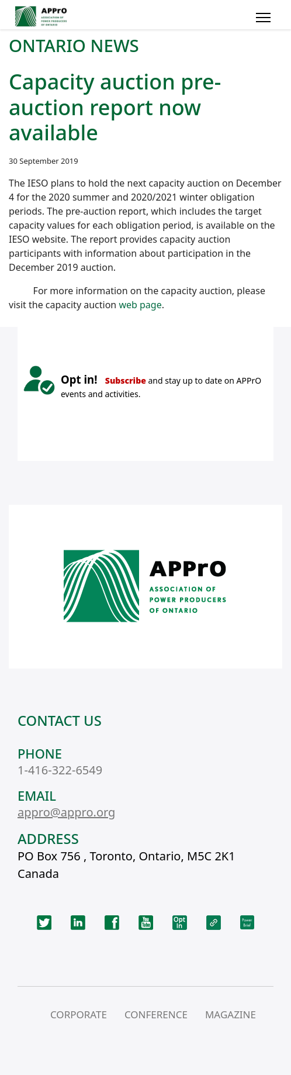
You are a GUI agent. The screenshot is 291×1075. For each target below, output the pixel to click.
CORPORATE (78, 1014)
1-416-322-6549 (60, 770)
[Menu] (263, 17)
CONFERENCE (156, 1014)
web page (140, 304)
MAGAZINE (230, 1014)
